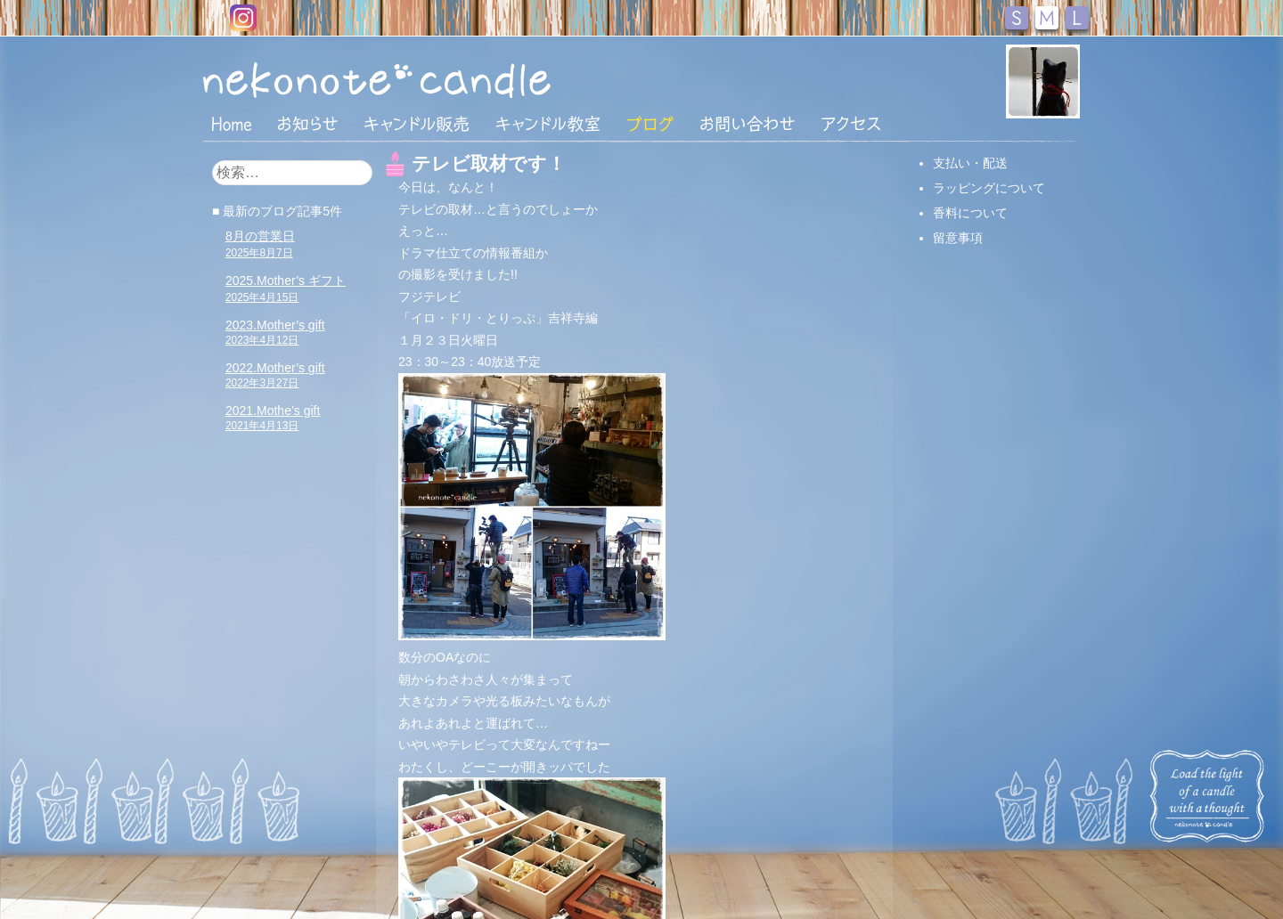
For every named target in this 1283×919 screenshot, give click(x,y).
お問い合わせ (747, 124)
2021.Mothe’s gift (272, 417)
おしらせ (308, 124)
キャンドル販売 (416, 124)
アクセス (850, 124)
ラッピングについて (989, 188)
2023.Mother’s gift (275, 332)
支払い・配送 (970, 163)
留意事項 (958, 238)
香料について (970, 213)
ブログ (650, 124)
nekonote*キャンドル (431, 79)
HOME (231, 123)
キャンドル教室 (548, 124)
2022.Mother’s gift (275, 375)
